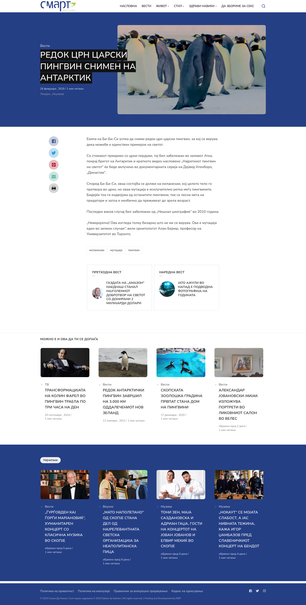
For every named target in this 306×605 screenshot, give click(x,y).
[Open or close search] (263, 6)
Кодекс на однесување (187, 591)
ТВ (47, 386)
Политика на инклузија (94, 591)
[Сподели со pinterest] (54, 165)
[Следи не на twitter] (257, 591)
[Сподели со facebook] (54, 141)
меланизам (96, 250)
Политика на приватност (57, 591)
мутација (116, 250)
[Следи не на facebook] (251, 591)
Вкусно (108, 509)
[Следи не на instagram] (264, 591)
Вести (45, 45)
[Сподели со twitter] (54, 153)
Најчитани (50, 461)
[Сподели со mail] (54, 176)
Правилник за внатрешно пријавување (140, 591)
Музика (166, 509)
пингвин (134, 250)
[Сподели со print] (54, 188)
